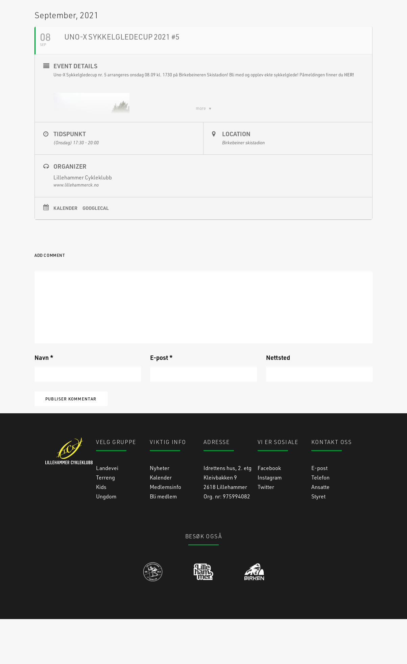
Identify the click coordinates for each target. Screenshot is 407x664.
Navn (43, 402)
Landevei (107, 512)
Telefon (320, 522)
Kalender (65, 253)
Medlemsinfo (165, 531)
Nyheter (159, 512)
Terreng (105, 522)
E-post (161, 402)
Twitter (266, 531)
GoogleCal (95, 253)
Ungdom (106, 541)
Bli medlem (163, 541)
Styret (318, 541)
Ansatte (320, 531)
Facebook (269, 512)
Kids (101, 531)
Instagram (270, 522)
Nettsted (278, 402)
